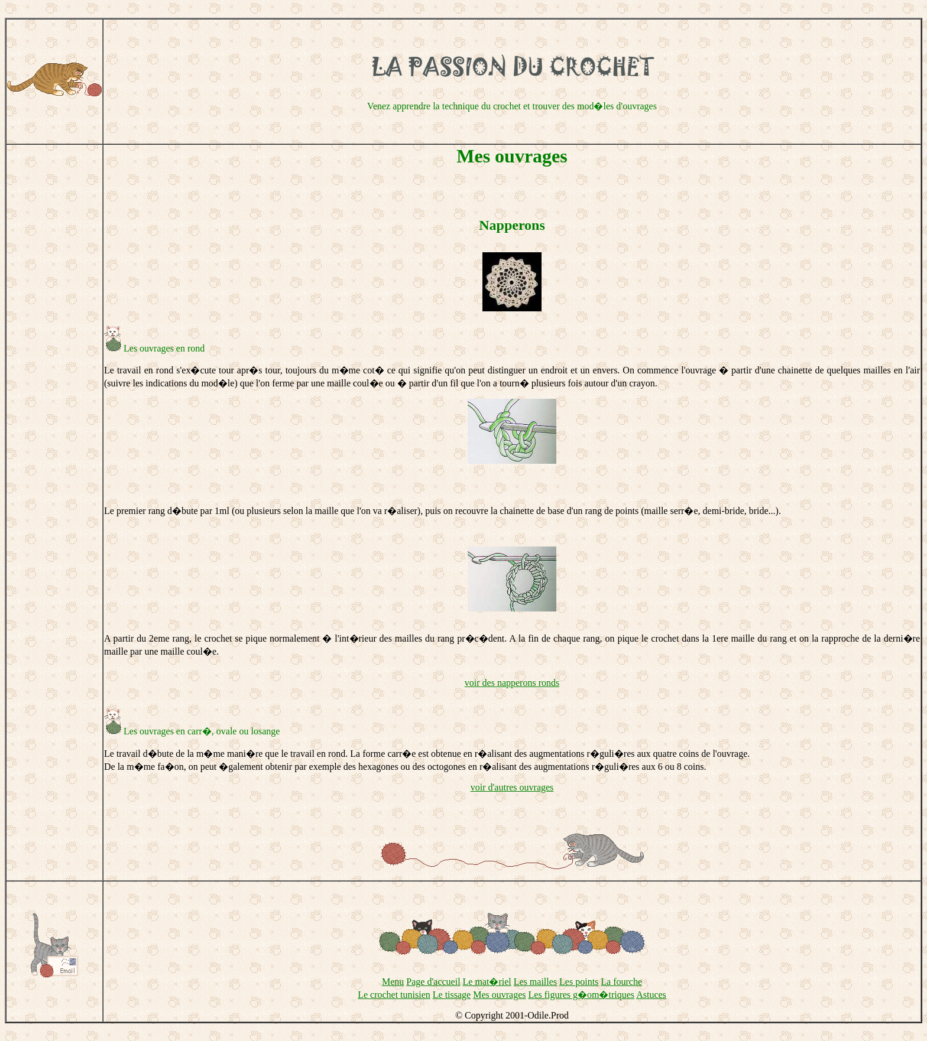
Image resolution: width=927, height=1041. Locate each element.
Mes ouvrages (499, 995)
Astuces (651, 995)
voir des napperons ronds (512, 683)
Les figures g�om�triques (582, 995)
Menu (393, 982)
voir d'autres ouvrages (512, 787)
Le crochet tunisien (394, 995)
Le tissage (452, 995)
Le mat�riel (487, 982)
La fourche (621, 982)
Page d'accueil (433, 982)
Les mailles (535, 982)
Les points (578, 982)
